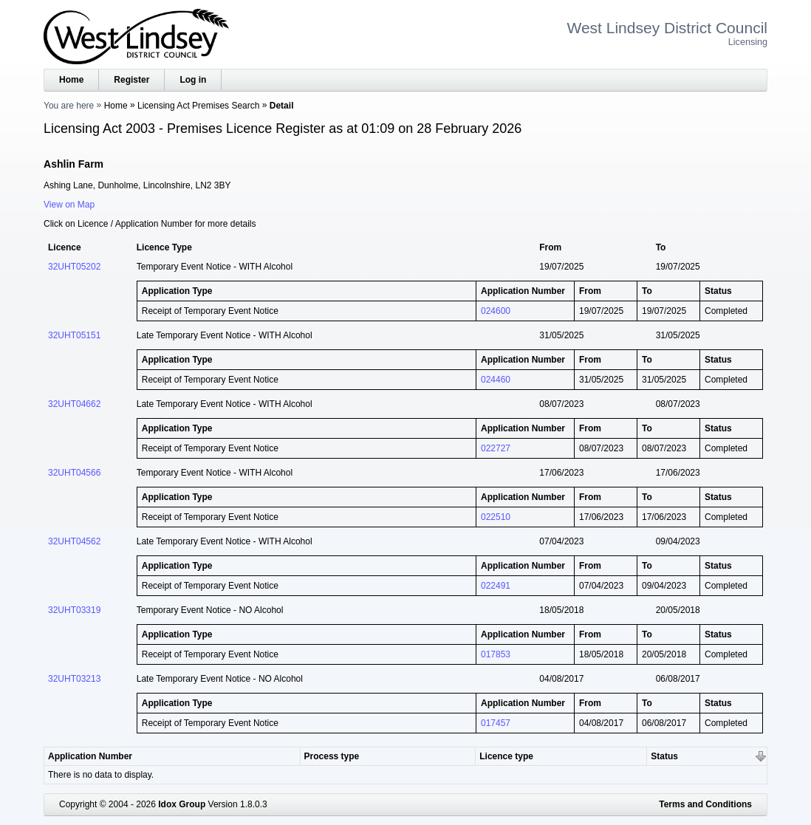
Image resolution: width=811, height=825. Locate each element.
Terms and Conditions (705, 804)
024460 (495, 379)
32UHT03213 (74, 679)
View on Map (69, 204)
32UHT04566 (74, 473)
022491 (495, 586)
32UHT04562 (74, 541)
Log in (192, 80)
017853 (495, 654)
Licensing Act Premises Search (198, 105)
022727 (495, 448)
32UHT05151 (74, 335)
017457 (495, 723)
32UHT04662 (74, 404)
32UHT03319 (74, 610)
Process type (332, 756)
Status (664, 756)
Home (71, 80)
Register (131, 80)
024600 (495, 311)
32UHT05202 (74, 266)
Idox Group (181, 804)
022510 (495, 517)
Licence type (506, 756)
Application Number (90, 756)
